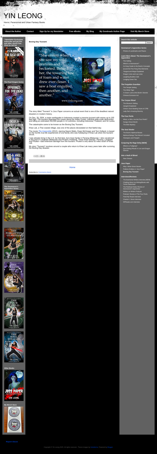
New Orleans (127, 158)
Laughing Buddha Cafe (131, 77)
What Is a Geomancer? (131, 63)
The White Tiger (128, 90)
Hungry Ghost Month (130, 122)
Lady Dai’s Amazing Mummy (133, 111)
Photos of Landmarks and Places (134, 51)
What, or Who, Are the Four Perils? (135, 119)
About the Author (13, 31)
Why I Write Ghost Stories (132, 166)
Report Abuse (12, 442)
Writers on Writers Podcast (132, 191)
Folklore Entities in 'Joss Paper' (134, 169)
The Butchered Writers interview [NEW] (136, 180)
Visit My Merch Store (139, 31)
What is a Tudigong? (130, 146)
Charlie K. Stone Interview (132, 199)
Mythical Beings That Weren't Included (136, 135)
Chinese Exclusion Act (131, 95)
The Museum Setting (130, 103)
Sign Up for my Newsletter (51, 31)
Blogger (110, 447)
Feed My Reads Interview (132, 197)
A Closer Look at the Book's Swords (135, 93)
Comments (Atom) (45, 172)
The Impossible (44, 131)
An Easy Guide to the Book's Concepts (136, 66)
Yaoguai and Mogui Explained (133, 71)
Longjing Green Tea (130, 79)
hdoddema (94, 447)
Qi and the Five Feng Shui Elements (135, 69)
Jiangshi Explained (129, 106)
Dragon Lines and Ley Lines (133, 74)
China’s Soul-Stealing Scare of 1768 (135, 108)
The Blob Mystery (129, 125)
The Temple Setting (130, 87)
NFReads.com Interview (131, 202)
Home (72, 167)
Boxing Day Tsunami (130, 172)
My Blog (90, 31)
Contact (30, 31)
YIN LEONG (23, 16)
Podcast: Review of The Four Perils (135, 194)
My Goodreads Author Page (112, 31)
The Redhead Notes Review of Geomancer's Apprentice (133, 188)
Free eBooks (75, 31)
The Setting (127, 61)
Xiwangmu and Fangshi (131, 138)
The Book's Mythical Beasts (132, 133)
